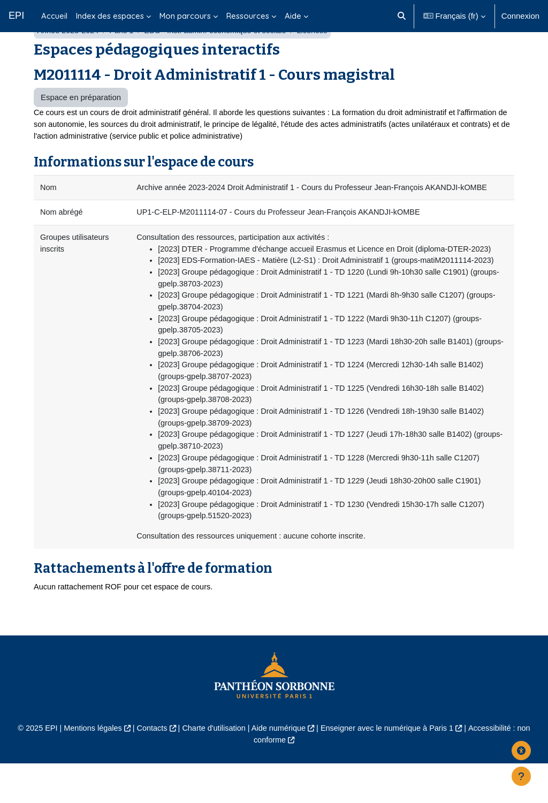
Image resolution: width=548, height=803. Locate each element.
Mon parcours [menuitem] (185, 16)
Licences (320, 57)
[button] (402, 16)
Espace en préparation (81, 124)
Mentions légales (88, 767)
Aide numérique (279, 767)
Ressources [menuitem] (247, 16)
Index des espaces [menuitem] (110, 16)
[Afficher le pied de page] (521, 776)
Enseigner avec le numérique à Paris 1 (390, 767)
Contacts (148, 767)
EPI (16, 15)
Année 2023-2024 (69, 57)
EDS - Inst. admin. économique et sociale (220, 57)
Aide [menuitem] (293, 16)
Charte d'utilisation (212, 767)
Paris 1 (123, 57)
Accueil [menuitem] (54, 16)
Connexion (520, 15)
